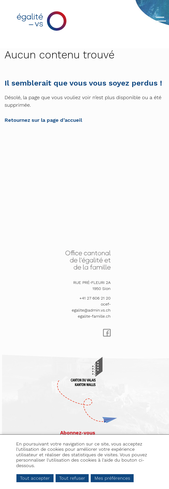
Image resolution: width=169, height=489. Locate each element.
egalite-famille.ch (94, 316)
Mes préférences (112, 478)
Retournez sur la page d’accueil (43, 120)
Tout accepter (35, 478)
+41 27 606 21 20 (95, 298)
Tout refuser (72, 478)
